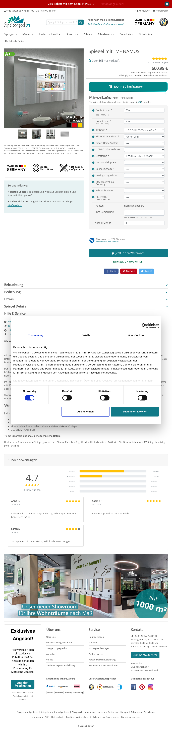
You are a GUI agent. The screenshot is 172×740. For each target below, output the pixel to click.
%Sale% (144, 34)
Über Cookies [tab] (136, 335)
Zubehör (125, 34)
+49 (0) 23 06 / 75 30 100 (144, 635)
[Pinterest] (128, 271)
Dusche (71, 34)
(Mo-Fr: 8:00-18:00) (29, 10)
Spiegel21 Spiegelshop (57, 647)
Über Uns (50, 636)
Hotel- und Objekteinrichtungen (113, 711)
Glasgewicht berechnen (83, 711)
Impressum (37, 716)
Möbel (26, 34)
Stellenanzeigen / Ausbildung (60, 664)
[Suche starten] (81, 22)
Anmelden (143, 10)
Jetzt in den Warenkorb (128, 253)
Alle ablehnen (85, 411)
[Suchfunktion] (62, 22)
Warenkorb (160, 10)
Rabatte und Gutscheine (143, 711)
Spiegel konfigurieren (27, 711)
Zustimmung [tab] (35, 335)
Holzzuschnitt (48, 34)
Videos (49, 658)
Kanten (100, 205)
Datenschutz (57, 716)
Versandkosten (159, 72)
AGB (47, 716)
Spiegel (9, 34)
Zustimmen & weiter (135, 411)
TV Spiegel (22, 41)
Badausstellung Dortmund (59, 641)
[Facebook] (113, 271)
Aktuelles (50, 653)
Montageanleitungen (99, 647)
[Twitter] (144, 271)
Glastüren (105, 34)
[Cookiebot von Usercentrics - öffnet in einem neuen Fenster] (144, 325)
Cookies (70, 716)
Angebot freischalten (23, 683)
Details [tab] (86, 335)
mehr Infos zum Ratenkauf (107, 241)
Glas (87, 34)
